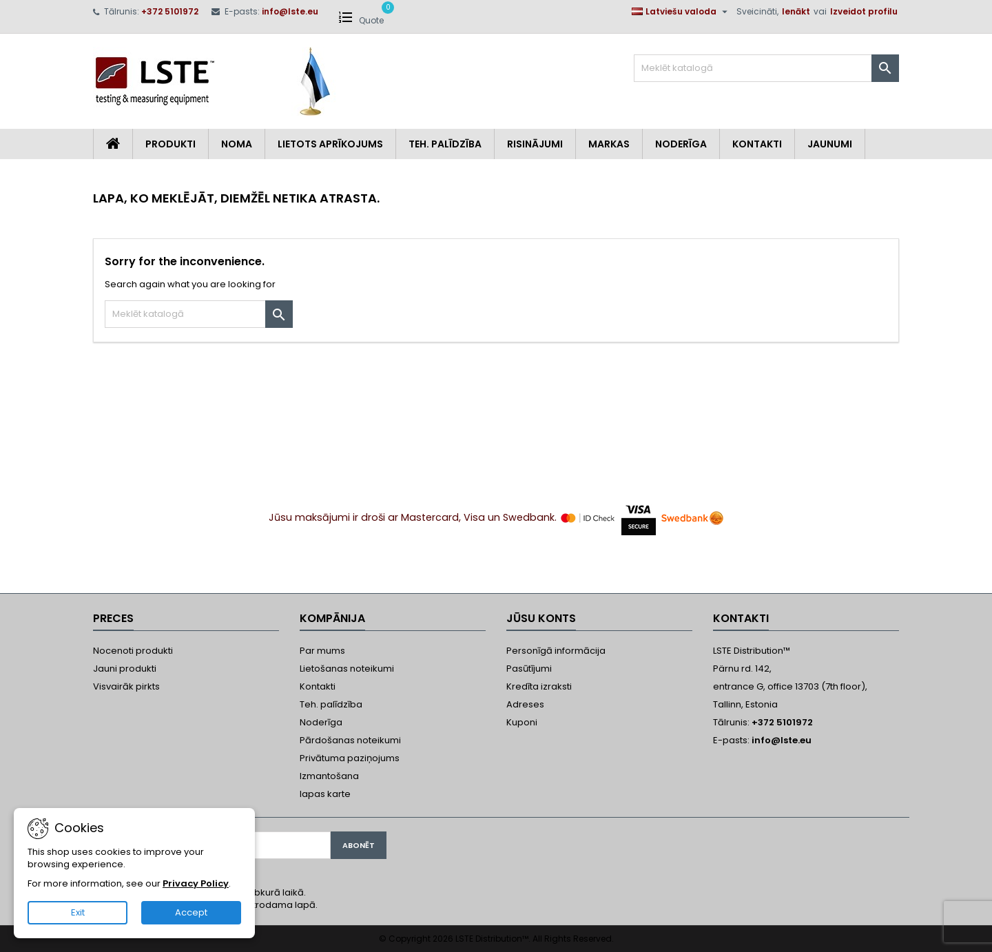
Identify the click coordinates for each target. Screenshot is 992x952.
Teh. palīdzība (331, 704)
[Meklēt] (766, 68)
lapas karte (325, 793)
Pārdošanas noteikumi (350, 740)
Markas (609, 144)
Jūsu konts (541, 618)
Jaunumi (829, 144)
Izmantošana (329, 776)
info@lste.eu (290, 11)
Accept (191, 912)
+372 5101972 (169, 11)
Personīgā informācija (556, 650)
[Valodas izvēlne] (681, 11)
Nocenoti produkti (133, 650)
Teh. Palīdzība (445, 144)
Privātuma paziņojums (350, 758)
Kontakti (757, 144)
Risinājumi (535, 144)
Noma (236, 144)
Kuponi (521, 722)
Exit (78, 912)
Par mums (322, 650)
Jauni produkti (124, 668)
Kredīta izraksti (539, 686)
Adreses (525, 704)
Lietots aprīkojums (330, 144)
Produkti (170, 144)
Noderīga (681, 144)
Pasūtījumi (529, 668)
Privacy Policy (196, 883)
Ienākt (796, 11)
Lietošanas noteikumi (347, 668)
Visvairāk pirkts (126, 686)
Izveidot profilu (864, 11)
